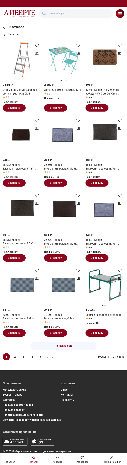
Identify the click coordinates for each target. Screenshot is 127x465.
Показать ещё (63, 345)
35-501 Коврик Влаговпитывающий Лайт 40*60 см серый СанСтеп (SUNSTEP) (60, 167)
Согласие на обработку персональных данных (32, 419)
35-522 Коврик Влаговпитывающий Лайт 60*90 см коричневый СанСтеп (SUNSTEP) (63, 242)
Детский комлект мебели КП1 (62, 89)
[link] (5, 27)
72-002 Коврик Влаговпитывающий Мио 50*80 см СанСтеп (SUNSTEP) (62, 317)
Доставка (9, 399)
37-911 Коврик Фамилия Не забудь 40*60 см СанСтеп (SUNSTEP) (102, 92)
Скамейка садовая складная (103, 314)
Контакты (67, 394)
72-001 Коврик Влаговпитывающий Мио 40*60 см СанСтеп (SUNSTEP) (21, 317)
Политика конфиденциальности (23, 414)
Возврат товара (12, 394)
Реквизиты (68, 399)
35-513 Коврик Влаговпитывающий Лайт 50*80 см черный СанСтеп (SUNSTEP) (19, 242)
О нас (64, 389)
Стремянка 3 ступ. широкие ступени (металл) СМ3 (20, 91)
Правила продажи (14, 409)
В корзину (14, 107)
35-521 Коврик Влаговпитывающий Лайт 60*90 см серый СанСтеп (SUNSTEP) (101, 242)
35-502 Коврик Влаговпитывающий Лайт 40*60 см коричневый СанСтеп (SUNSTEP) (22, 167)
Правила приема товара (18, 404)
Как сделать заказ (14, 389)
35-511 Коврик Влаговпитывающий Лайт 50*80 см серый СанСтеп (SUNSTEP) (101, 167)
